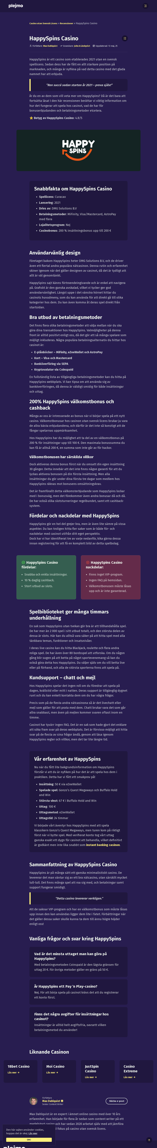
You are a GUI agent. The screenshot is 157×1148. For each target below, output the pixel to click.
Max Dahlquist (50, 46)
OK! (29, 1139)
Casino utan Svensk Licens (44, 23)
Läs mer (33, 1133)
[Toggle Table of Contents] (125, 38)
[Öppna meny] (146, 6)
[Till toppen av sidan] (149, 1140)
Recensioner (70, 23)
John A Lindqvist (82, 46)
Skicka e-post (114, 1103)
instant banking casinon (103, 845)
